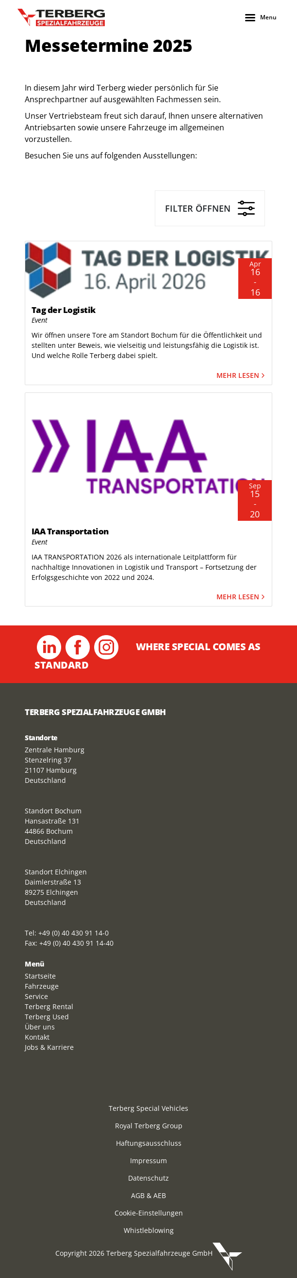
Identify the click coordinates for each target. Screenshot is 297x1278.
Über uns (40, 1026)
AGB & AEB (148, 1195)
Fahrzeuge (42, 986)
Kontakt (37, 1037)
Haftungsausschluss (149, 1143)
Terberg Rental (49, 1006)
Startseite (40, 976)
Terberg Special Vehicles (148, 1108)
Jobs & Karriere (49, 1047)
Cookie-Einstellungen (149, 1212)
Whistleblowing (149, 1230)
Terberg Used (47, 1016)
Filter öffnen (210, 208)
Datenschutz (148, 1178)
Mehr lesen (241, 376)
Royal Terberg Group (148, 1125)
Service (36, 996)
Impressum (148, 1160)
